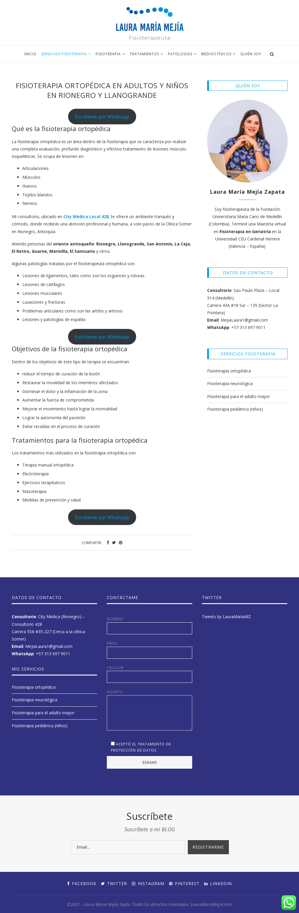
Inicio (30, 53)
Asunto (149, 695)
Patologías (180, 53)
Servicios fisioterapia (64, 53)
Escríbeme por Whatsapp (102, 116)
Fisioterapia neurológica (230, 383)
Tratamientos (144, 53)
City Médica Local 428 (86, 216)
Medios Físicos (216, 53)
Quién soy (250, 53)
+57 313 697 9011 (248, 327)
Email (149, 650)
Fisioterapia (108, 53)
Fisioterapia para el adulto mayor (238, 396)
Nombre (149, 625)
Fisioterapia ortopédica (229, 371)
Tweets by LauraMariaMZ (226, 616)
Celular (149, 674)
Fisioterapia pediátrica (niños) (235, 409)
